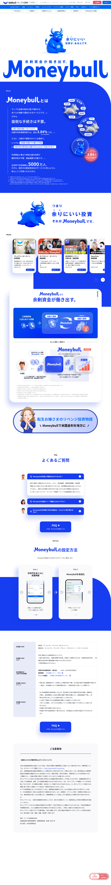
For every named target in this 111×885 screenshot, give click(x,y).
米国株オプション (46, 11)
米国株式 (32, 11)
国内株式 (76, 11)
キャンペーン (63, 2)
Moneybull (17, 11)
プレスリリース (55, 2)
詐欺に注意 (87, 2)
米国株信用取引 (61, 11)
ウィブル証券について (45, 2)
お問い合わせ (80, 2)
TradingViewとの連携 (91, 11)
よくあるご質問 (71, 2)
